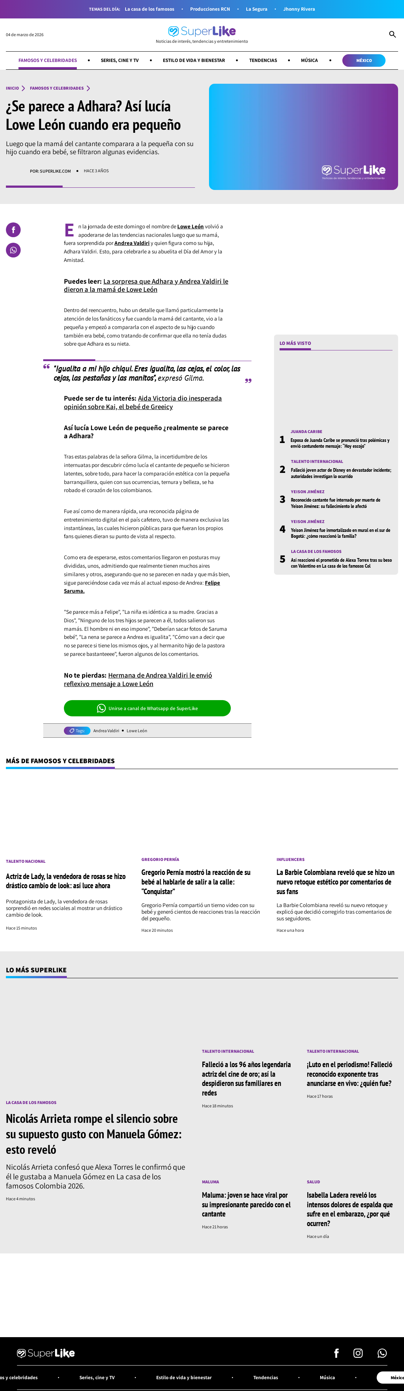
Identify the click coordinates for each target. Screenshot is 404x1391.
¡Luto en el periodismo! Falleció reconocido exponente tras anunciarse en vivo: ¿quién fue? (349, 1072)
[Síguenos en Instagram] (358, 1352)
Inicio (12, 88)
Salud (313, 1180)
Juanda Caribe (306, 431)
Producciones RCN (210, 9)
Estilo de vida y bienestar (194, 60)
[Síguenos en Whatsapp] (382, 1352)
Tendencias (265, 60)
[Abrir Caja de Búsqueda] (392, 35)
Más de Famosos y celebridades (61, 761)
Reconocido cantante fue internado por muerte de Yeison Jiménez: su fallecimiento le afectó (335, 503)
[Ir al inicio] (202, 35)
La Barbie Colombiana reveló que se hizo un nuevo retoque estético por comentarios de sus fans (335, 881)
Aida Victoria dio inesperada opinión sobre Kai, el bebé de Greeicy (143, 402)
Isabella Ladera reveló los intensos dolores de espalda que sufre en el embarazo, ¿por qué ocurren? (350, 1207)
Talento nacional (25, 861)
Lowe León (137, 730)
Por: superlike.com (50, 171)
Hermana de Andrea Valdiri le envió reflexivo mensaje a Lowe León (139, 679)
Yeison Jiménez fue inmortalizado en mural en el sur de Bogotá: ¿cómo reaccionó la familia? (340, 533)
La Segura (257, 9)
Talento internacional (317, 461)
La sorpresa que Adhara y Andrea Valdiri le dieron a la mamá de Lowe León (147, 285)
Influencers (291, 859)
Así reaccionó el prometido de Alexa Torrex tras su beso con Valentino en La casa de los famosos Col (341, 563)
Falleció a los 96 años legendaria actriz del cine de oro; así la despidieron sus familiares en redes (246, 1077)
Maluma (210, 1180)
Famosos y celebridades (45, 60)
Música (312, 60)
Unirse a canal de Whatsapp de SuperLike (147, 708)
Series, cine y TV (118, 60)
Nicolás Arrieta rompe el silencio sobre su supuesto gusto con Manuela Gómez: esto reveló (94, 1133)
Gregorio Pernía (160, 859)
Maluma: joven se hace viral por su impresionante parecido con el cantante (246, 1202)
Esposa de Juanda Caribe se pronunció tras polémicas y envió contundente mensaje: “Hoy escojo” (340, 443)
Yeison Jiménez (308, 491)
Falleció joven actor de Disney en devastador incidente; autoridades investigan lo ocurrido (341, 473)
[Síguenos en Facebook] (336, 1352)
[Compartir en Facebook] (13, 229)
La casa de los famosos (148, 9)
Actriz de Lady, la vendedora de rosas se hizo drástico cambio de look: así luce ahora (66, 880)
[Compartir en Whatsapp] (13, 250)
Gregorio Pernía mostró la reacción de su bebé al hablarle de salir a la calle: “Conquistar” (195, 881)
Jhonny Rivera (300, 9)
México (366, 60)
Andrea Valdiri (106, 730)
